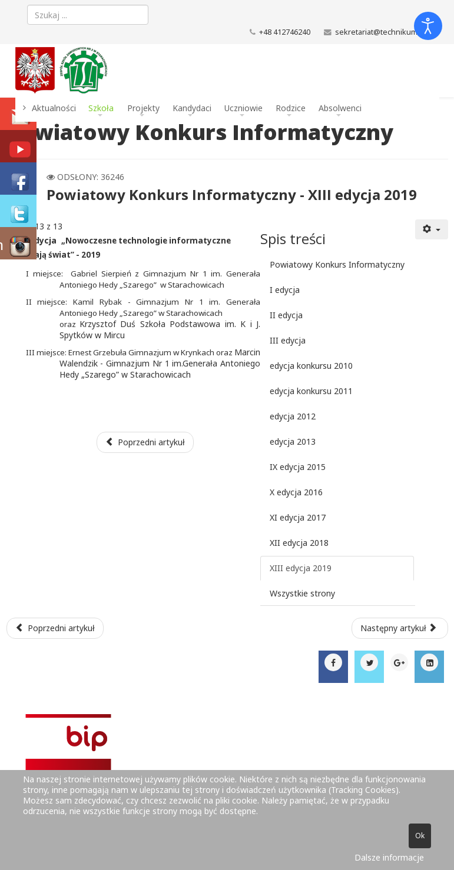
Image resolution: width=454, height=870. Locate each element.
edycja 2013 (293, 441)
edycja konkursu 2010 (311, 365)
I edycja (285, 289)
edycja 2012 (293, 416)
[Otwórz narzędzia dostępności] (428, 26)
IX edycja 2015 (298, 466)
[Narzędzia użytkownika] (431, 229)
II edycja (286, 315)
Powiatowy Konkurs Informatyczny (337, 264)
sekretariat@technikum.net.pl (387, 32)
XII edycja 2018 (299, 542)
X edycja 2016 (296, 492)
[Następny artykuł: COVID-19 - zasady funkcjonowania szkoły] (400, 628)
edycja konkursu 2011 (311, 390)
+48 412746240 (284, 32)
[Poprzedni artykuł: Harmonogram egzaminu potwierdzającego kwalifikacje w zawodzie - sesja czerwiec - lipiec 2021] (55, 628)
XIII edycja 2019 (301, 568)
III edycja (288, 340)
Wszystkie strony (302, 593)
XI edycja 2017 (298, 517)
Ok (420, 836)
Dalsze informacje (389, 857)
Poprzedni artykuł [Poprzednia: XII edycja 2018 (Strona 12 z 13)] (145, 442)
